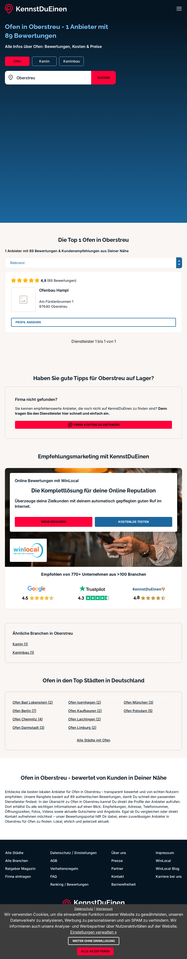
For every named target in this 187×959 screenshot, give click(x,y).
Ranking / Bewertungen (69, 884)
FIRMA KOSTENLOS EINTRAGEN (93, 424)
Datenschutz (60, 853)
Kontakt (117, 876)
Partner (117, 868)
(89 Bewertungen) (61, 280)
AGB (53, 860)
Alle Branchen (16, 860)
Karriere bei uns (169, 876)
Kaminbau (23, 652)
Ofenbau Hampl (53, 290)
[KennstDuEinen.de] (36, 9)
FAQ (53, 876)
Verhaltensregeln (64, 868)
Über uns (118, 853)
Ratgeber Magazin (20, 868)
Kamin (20, 644)
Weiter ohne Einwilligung (93, 941)
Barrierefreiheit (123, 884)
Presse (117, 860)
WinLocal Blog (167, 868)
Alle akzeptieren (95, 951)
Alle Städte (14, 853)
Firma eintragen (18, 876)
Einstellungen (85, 853)
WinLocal (163, 860)
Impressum (165, 853)
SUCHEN (103, 78)
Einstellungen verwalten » (93, 932)
